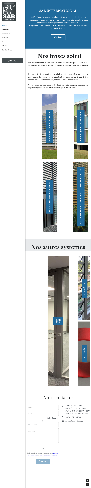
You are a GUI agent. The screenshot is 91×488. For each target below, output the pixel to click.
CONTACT (13, 60)
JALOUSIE (84, 288)
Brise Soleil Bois (49, 197)
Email (30, 413)
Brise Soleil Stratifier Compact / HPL (81, 197)
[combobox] (37, 418)
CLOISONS (58, 321)
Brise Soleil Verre (81, 126)
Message (31, 431)
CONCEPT (84, 354)
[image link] (9, 11)
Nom (30, 407)
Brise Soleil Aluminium (49, 126)
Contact (58, 37)
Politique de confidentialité (48, 456)
